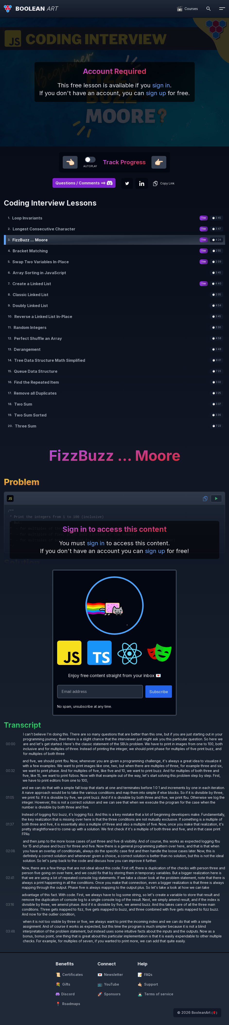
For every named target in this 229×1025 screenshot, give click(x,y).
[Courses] (187, 9)
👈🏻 (70, 162)
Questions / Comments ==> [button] (84, 183)
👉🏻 (158, 162)
